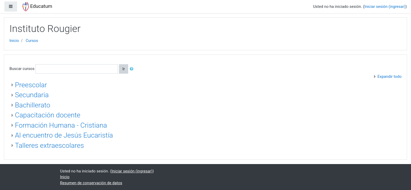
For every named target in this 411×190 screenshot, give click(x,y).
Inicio (14, 40)
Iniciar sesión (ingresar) (384, 6)
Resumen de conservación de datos (91, 183)
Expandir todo (389, 76)
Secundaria (32, 95)
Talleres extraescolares (49, 145)
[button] (132, 69)
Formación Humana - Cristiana (61, 125)
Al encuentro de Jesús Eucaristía (64, 135)
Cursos (32, 40)
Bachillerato (32, 105)
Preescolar (31, 85)
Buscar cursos (21, 68)
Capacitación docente (47, 115)
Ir (123, 69)
